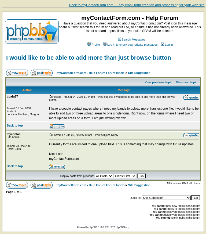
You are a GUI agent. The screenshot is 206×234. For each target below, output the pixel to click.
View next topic (186, 82)
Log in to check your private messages (130, 44)
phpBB (92, 227)
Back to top (15, 125)
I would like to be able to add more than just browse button (88, 57)
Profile (93, 44)
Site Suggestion (139, 72)
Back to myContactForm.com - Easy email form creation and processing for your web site (137, 5)
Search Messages (131, 39)
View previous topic (158, 82)
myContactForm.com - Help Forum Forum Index (90, 72)
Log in (167, 44)
